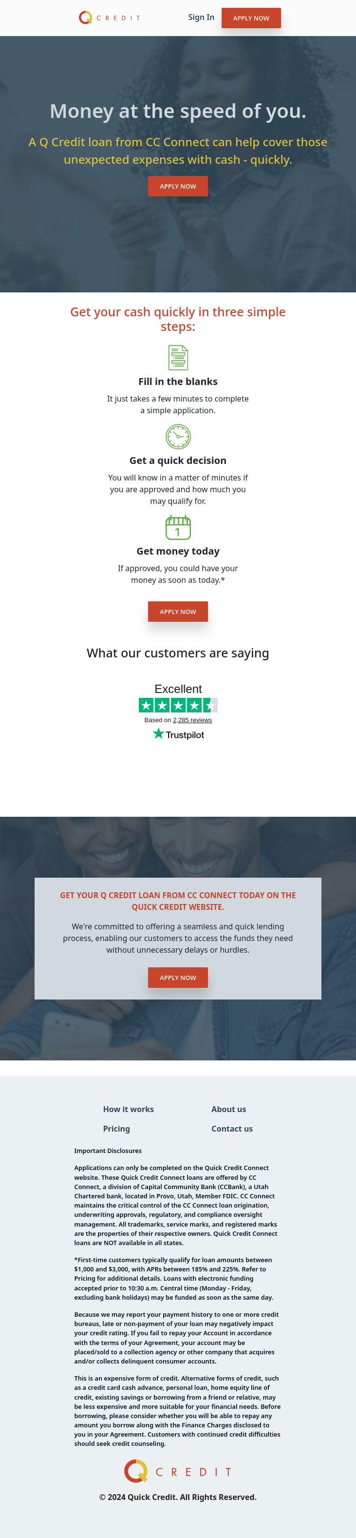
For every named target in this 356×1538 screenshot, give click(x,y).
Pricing (116, 1128)
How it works (128, 1109)
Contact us (232, 1128)
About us (228, 1109)
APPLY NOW (251, 18)
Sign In (201, 17)
